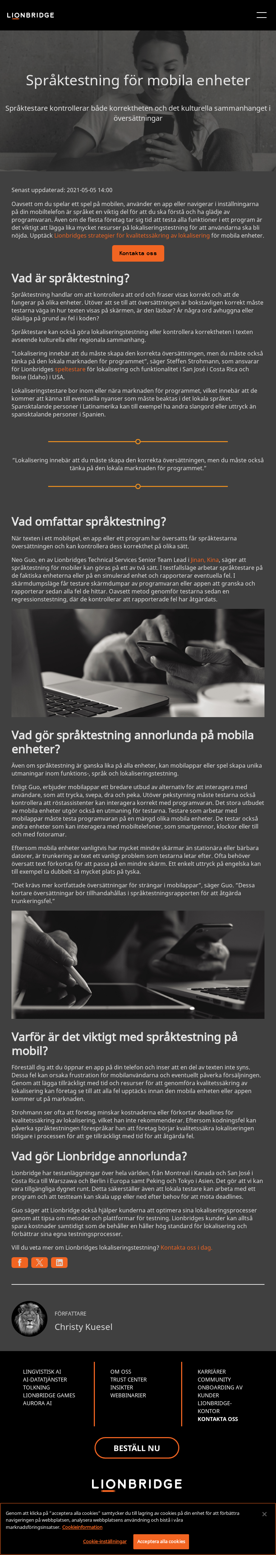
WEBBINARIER (128, 1395)
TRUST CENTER (128, 1379)
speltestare (70, 369)
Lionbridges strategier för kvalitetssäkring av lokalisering (132, 235)
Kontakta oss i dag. (186, 1247)
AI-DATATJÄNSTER (45, 1379)
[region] (138, 1529)
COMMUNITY (214, 1379)
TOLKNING (36, 1387)
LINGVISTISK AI (42, 1371)
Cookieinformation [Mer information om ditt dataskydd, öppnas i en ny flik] (82, 1527)
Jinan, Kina (205, 560)
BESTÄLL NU (137, 1447)
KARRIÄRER (212, 1371)
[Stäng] (264, 1514)
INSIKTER (121, 1387)
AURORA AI (37, 1403)
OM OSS (120, 1371)
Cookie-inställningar (105, 1541)
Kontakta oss (138, 254)
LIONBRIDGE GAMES (49, 1395)
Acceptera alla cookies (161, 1541)
